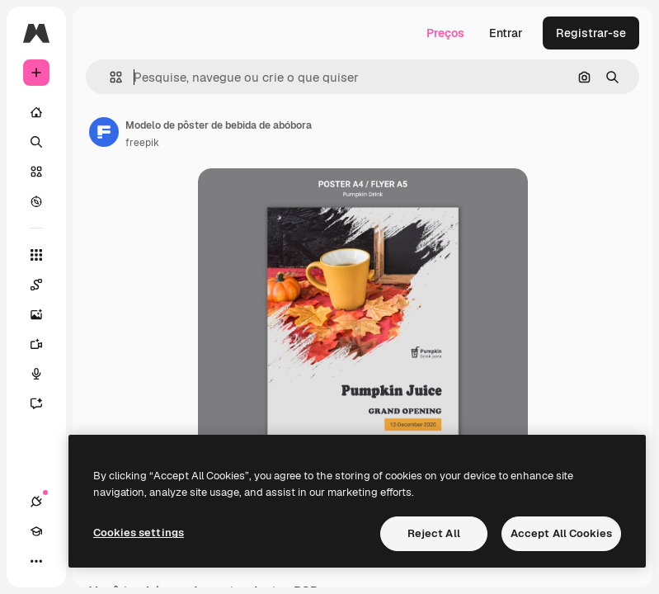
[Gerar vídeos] (44, 344)
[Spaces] (44, 284)
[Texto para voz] (44, 374)
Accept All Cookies (561, 533)
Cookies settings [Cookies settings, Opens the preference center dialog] (138, 533)
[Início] (36, 112)
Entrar (506, 33)
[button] (109, 77)
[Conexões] (36, 501)
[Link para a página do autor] (104, 132)
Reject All (433, 533)
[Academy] (36, 531)
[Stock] (36, 171)
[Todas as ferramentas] (36, 255)
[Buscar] (36, 142)
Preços (445, 33)
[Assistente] (44, 403)
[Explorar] (36, 201)
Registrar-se (591, 33)
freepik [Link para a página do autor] (142, 142)
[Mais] (36, 561)
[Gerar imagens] (44, 314)
